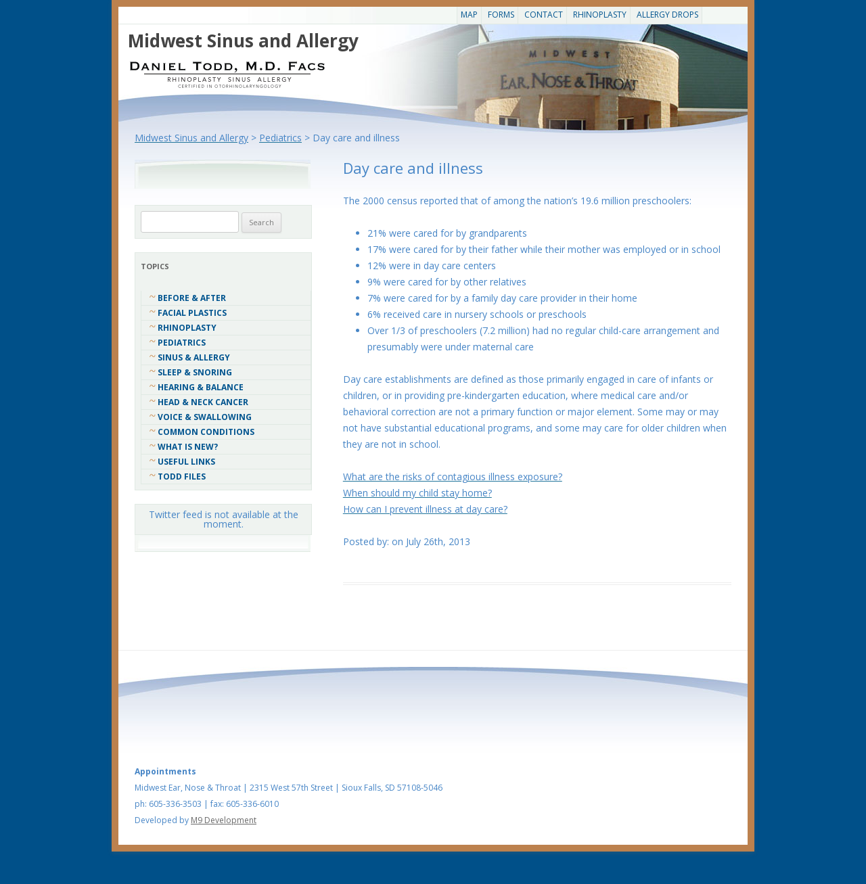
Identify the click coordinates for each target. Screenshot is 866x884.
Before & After (192, 298)
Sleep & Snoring (195, 372)
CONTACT (543, 14)
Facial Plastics (192, 313)
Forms (501, 14)
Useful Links (186, 461)
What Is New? (188, 446)
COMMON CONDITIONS (206, 432)
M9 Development (223, 820)
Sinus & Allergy (194, 357)
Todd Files (182, 476)
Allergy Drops (667, 14)
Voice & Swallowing (205, 417)
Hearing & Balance (201, 387)
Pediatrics (182, 342)
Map (469, 14)
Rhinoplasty (599, 14)
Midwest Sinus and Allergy (243, 40)
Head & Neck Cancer (203, 402)
